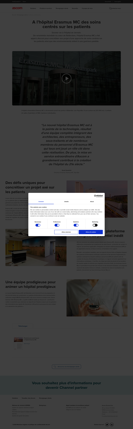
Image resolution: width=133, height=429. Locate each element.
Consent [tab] (41, 201)
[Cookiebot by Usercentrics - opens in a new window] (95, 196)
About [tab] (92, 201)
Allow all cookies (91, 232)
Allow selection (66, 232)
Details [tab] (66, 201)
